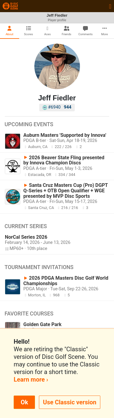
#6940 (57, 107)
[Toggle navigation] (110, 6)
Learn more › (31, 379)
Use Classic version (69, 402)
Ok (24, 402)
